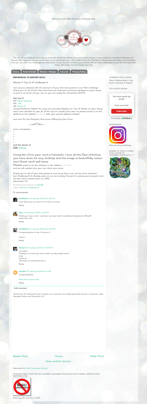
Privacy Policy (79, 72)
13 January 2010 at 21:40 (42, 198)
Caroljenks (24, 229)
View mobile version (58, 361)
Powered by (121, 118)
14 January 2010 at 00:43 (42, 229)
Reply (21, 205)
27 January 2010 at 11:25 (38, 271)
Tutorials (64, 72)
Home (16, 72)
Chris (22, 147)
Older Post (97, 356)
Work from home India (29, 279)
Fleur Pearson (25, 101)
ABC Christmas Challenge (39, 11)
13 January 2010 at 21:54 (36, 212)
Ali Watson (24, 198)
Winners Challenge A (29, 187)
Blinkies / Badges (48, 72)
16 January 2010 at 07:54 (40, 248)
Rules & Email (29, 72)
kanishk (22, 271)
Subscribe (121, 111)
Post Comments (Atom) (37, 368)
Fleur (21, 212)
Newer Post (20, 356)
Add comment (20, 288)
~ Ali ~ (20, 103)
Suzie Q (21, 106)
